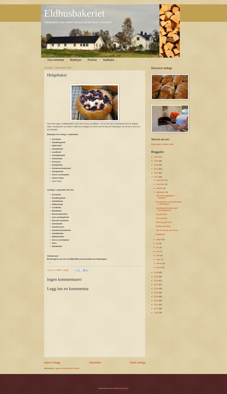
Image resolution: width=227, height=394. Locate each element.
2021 (156, 177)
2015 (156, 293)
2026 (156, 157)
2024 (156, 165)
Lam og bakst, (161, 218)
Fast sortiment (55, 59)
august (159, 239)
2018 (156, 281)
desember (160, 180)
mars (158, 259)
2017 (156, 284)
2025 (156, 161)
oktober (159, 188)
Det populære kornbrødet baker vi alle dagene (169, 203)
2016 (156, 288)
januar (159, 267)
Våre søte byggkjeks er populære (165, 197)
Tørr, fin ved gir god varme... (167, 230)
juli (157, 243)
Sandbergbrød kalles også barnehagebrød (166, 209)
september (160, 192)
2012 (156, 305)
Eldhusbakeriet (74, 13)
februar (159, 263)
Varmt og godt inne (163, 222)
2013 (156, 300)
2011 (156, 308)
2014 (156, 296)
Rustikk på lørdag (163, 226)
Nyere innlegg (52, 362)
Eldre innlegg (137, 362)
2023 (156, 169)
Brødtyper (76, 59)
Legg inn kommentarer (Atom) (67, 368)
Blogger (125, 388)
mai (158, 251)
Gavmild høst (161, 214)
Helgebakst (160, 234)
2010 (156, 312)
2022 (156, 173)
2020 (156, 272)
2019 (156, 276)
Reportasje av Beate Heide (162, 144)
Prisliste (92, 59)
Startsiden (95, 362)
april (158, 255)
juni (158, 247)
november (160, 184)
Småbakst (108, 59)
